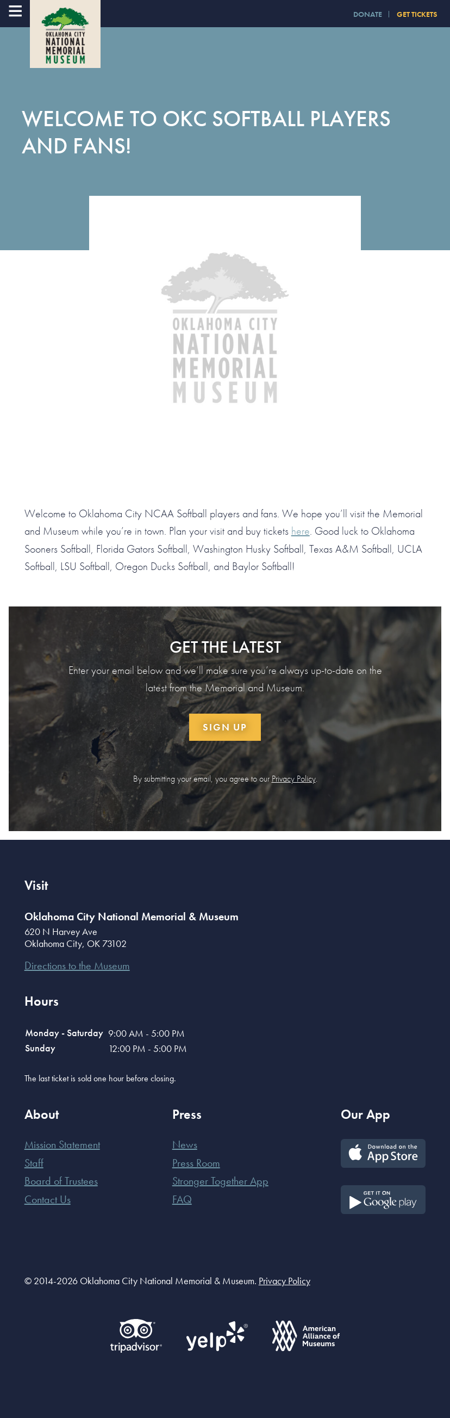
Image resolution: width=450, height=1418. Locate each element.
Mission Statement (62, 1144)
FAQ (182, 1199)
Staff (33, 1163)
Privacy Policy (294, 778)
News (184, 1144)
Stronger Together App (220, 1181)
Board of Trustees (61, 1181)
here (300, 531)
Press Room (196, 1163)
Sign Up (225, 727)
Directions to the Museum (77, 965)
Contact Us (47, 1199)
